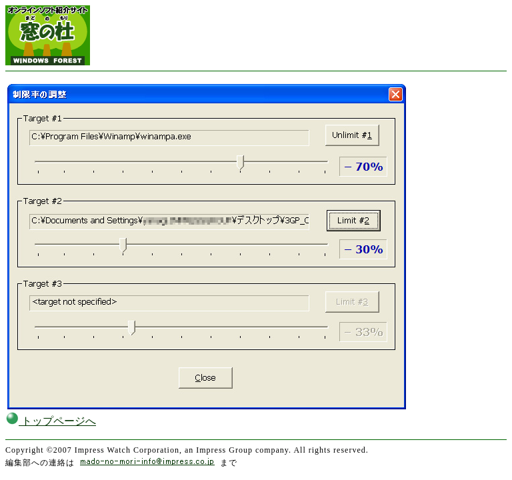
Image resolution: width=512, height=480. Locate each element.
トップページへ (50, 421)
